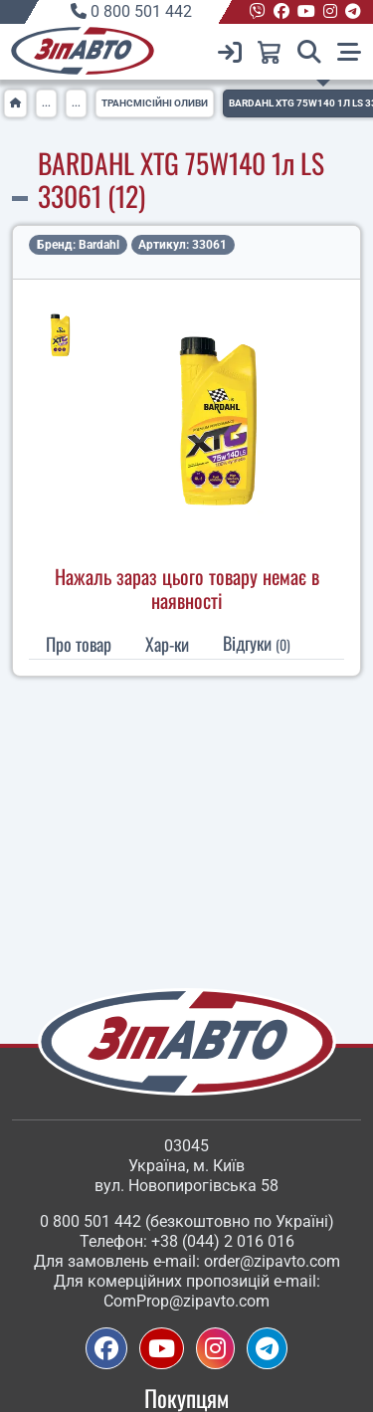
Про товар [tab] (78, 644)
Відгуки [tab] (256, 643)
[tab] (167, 644)
